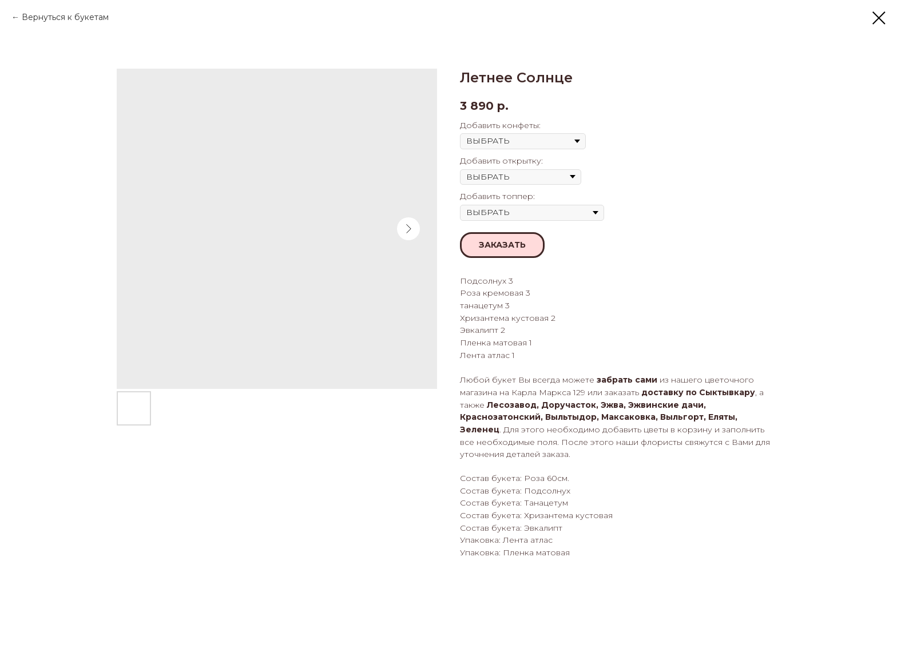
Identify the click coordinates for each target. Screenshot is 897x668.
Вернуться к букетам (65, 17)
